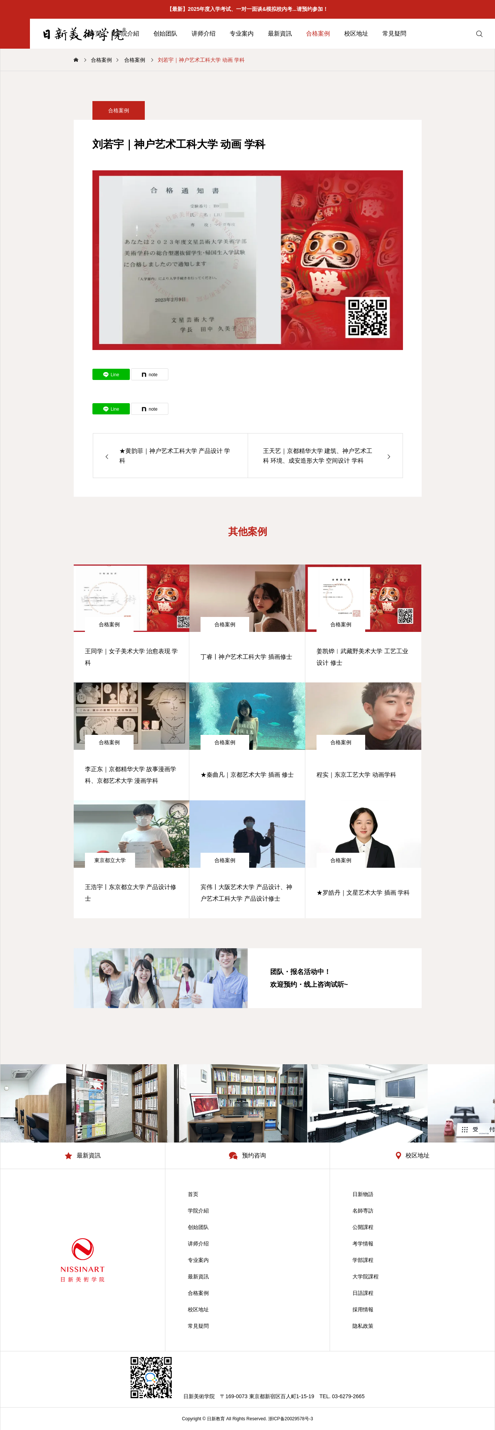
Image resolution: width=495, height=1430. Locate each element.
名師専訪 (362, 1210)
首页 (193, 1194)
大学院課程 (365, 1276)
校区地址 (356, 33)
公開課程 (362, 1227)
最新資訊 (280, 33)
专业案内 (242, 33)
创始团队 (165, 33)
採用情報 (362, 1309)
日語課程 (362, 1293)
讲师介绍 (204, 33)
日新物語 (362, 1194)
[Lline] (111, 374)
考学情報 (362, 1243)
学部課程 (362, 1260)
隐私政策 (362, 1326)
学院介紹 (198, 1210)
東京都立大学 (110, 860)
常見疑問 (394, 33)
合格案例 (318, 33)
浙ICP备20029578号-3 (290, 1418)
